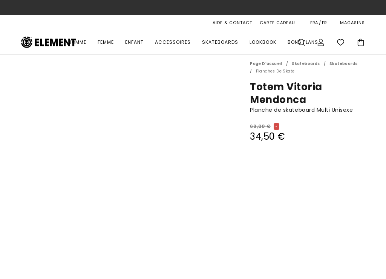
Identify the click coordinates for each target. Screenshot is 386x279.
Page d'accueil (266, 63)
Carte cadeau (277, 23)
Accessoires (173, 42)
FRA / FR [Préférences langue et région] (318, 23)
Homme (77, 42)
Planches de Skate (275, 71)
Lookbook (263, 42)
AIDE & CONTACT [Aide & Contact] (232, 23)
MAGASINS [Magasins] (352, 23)
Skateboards (220, 42)
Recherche (301, 42)
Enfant (134, 42)
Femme (106, 42)
